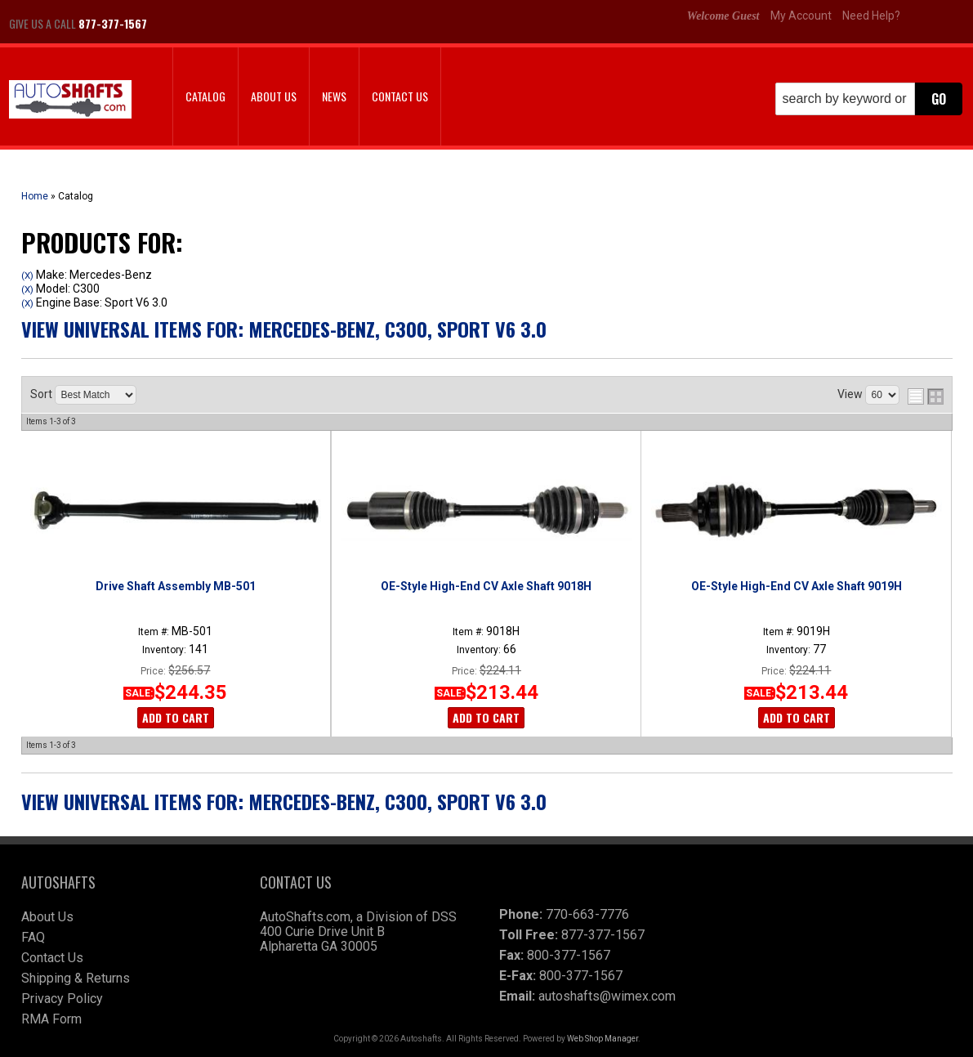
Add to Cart (175, 717)
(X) (27, 275)
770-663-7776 (587, 914)
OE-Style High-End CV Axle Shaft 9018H (486, 586)
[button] (868, 99)
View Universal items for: (284, 328)
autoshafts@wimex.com (607, 996)
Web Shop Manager (602, 1038)
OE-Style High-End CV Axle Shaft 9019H (796, 586)
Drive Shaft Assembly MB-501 (176, 586)
